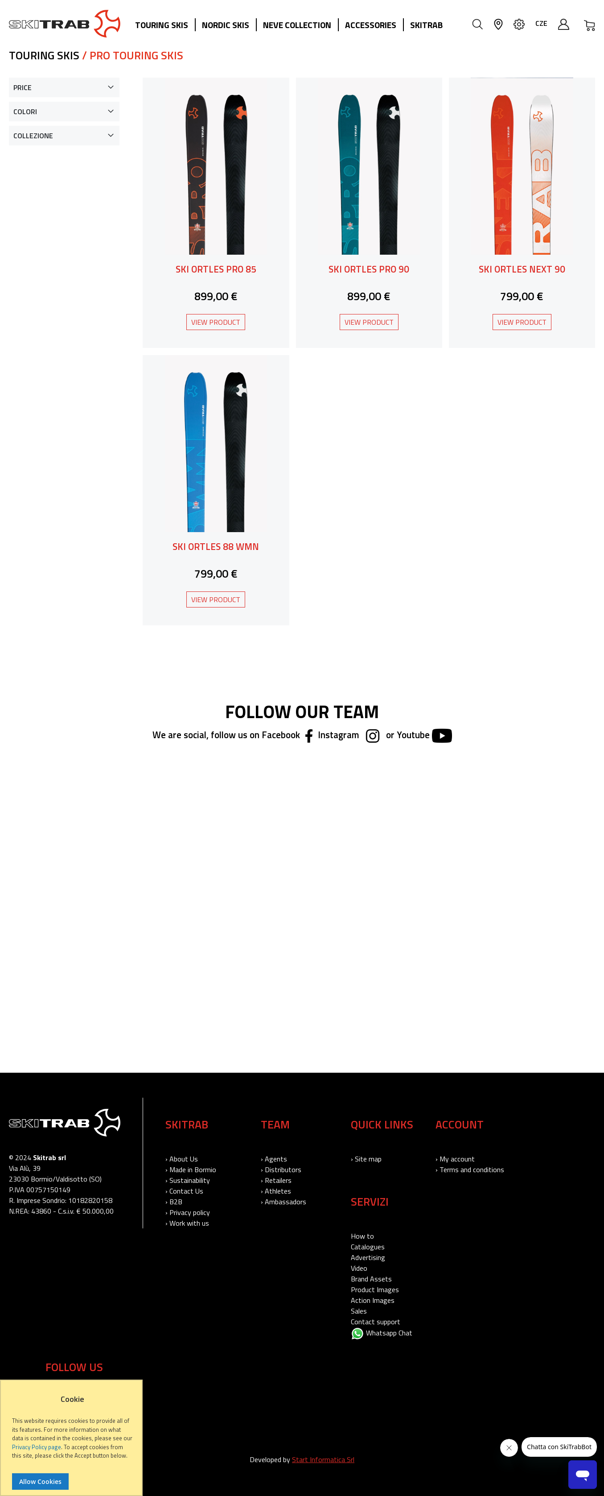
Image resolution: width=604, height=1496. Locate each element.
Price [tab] (22, 87)
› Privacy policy (187, 1212)
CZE (541, 23)
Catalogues (368, 1246)
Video (359, 1268)
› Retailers (276, 1180)
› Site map (366, 1158)
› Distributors (281, 1169)
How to (362, 1236)
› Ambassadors (283, 1201)
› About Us (181, 1158)
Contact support (375, 1321)
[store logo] (64, 23)
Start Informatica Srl (323, 1459)
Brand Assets (371, 1278)
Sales (359, 1311)
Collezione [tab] (33, 135)
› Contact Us (184, 1191)
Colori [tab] (25, 111)
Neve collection (297, 24)
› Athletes (276, 1191)
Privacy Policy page (36, 1446)
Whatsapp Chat (381, 1332)
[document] (72, 1442)
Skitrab (426, 24)
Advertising (368, 1257)
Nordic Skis (225, 24)
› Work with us (187, 1223)
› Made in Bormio (190, 1169)
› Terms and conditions (470, 1169)
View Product (215, 322)
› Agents (274, 1158)
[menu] (292, 25)
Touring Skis (161, 24)
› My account (455, 1158)
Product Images (375, 1289)
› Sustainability (187, 1180)
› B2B (173, 1201)
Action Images (372, 1300)
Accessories (370, 24)
